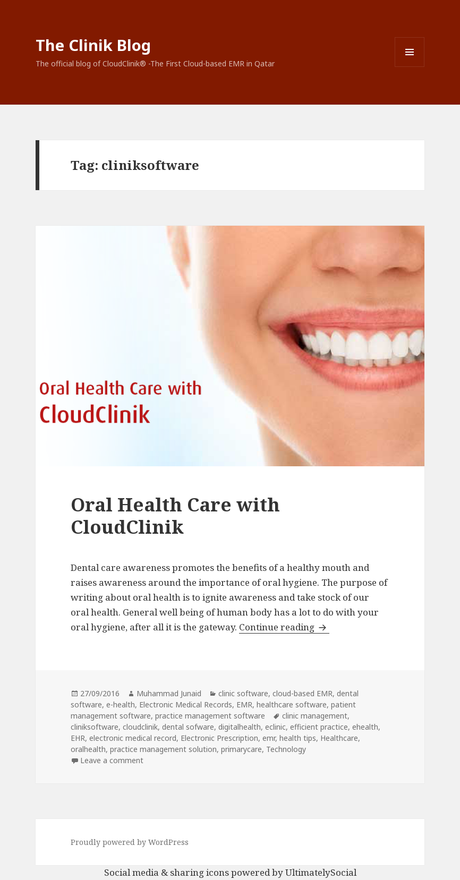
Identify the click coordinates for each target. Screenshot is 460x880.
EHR (78, 738)
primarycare (241, 749)
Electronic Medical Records (185, 704)
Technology (286, 749)
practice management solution (163, 749)
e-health (120, 704)
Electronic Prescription (219, 738)
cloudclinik (140, 727)
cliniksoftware (94, 727)
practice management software (210, 716)
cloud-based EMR (302, 693)
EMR (244, 704)
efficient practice (319, 727)
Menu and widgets (409, 66)
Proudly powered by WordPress (130, 842)
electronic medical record (132, 738)
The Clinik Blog (93, 45)
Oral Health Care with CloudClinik (175, 515)
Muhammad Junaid (169, 693)
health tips (297, 738)
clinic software (243, 693)
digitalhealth (239, 727)
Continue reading (284, 627)
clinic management (314, 716)
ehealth (365, 727)
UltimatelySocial (320, 872)
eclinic (275, 727)
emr (268, 738)
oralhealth (88, 749)
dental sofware (188, 727)
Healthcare (339, 738)
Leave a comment (111, 760)
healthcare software (292, 704)
